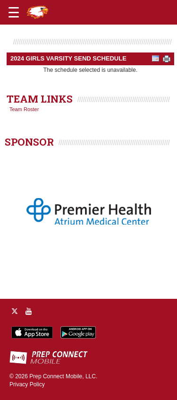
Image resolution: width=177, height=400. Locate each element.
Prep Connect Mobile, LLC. (63, 376)
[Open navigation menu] (14, 12)
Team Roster (24, 109)
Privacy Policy (27, 384)
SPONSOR (29, 141)
